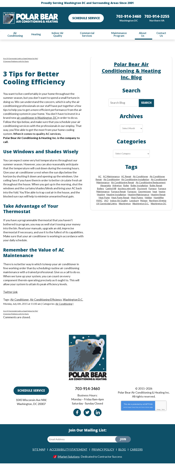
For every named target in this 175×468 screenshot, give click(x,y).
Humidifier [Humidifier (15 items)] (159, 198)
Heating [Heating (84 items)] (101, 195)
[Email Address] (83, 444)
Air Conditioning (64, 308)
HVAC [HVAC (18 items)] (99, 201)
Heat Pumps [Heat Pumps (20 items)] (137, 198)
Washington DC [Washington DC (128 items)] (158, 204)
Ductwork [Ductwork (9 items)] (142, 189)
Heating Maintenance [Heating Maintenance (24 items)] (138, 195)
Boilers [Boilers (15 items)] (100, 189)
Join (123, 444)
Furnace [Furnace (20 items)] (153, 189)
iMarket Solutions (68, 461)
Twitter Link (10, 292)
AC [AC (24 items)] (99, 177)
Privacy (158, 414)
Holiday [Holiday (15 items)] (148, 198)
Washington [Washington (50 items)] (125, 204)
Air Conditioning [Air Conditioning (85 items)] (111, 180)
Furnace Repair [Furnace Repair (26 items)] (118, 192)
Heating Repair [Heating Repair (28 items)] (158, 195)
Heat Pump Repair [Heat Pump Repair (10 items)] (120, 198)
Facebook (77, 417)
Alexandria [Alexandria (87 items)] (105, 186)
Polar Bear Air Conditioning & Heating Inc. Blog (131, 72)
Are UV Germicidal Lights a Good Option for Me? (20, 59)
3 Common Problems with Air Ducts (16, 61)
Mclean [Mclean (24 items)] (144, 201)
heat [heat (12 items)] (155, 192)
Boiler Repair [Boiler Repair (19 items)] (156, 186)
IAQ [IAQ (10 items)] (106, 201)
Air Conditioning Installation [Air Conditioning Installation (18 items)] (135, 180)
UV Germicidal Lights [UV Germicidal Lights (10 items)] (106, 204)
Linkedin (98, 417)
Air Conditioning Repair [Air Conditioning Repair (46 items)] (122, 183)
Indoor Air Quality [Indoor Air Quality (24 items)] (119, 201)
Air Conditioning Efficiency (47, 300)
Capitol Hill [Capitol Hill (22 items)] (111, 189)
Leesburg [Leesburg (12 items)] (134, 201)
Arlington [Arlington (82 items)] (117, 186)
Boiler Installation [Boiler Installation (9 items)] (139, 186)
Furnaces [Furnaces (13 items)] (132, 192)
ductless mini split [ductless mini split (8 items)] (127, 189)
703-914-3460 (87, 393)
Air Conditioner (19, 300)
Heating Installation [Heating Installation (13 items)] (116, 195)
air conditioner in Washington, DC (38, 118)
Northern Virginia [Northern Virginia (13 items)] (157, 201)
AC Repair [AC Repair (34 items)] (126, 177)
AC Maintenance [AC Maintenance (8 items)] (111, 177)
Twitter (87, 417)
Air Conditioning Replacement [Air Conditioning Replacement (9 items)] (151, 183)
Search (146, 103)
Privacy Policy (134, 411)
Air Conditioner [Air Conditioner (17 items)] (140, 177)
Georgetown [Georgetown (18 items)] (144, 192)
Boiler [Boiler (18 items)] (126, 186)
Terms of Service (145, 411)
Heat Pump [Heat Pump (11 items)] (104, 198)
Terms (163, 414)
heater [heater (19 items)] (162, 192)
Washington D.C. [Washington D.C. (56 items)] (140, 204)
